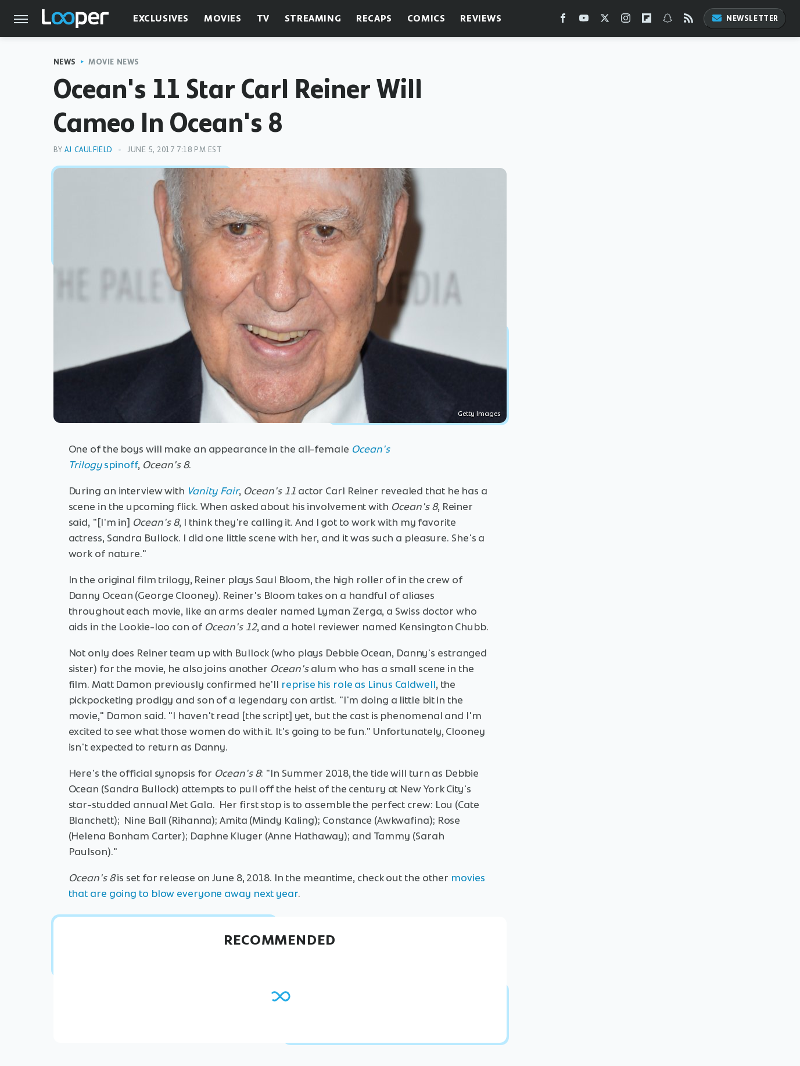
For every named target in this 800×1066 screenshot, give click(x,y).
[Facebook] (563, 20)
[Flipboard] (646, 20)
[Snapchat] (667, 20)
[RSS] (688, 20)
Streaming (313, 18)
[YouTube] (584, 20)
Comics (426, 18)
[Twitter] (605, 20)
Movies (223, 18)
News (64, 62)
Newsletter (745, 18)
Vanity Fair (213, 491)
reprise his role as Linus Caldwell (358, 684)
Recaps (374, 18)
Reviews (480, 18)
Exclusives (161, 18)
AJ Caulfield (88, 150)
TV (263, 18)
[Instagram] (626, 20)
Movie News (113, 62)
